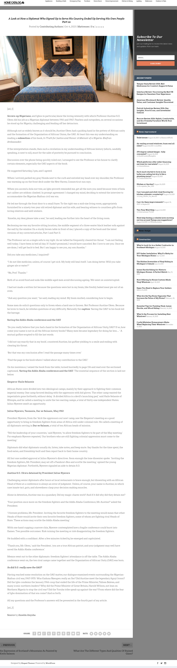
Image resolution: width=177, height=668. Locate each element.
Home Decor (98, 4)
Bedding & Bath (61, 4)
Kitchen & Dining (127, 4)
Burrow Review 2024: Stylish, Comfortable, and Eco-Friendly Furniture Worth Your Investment (155, 121)
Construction (145, 239)
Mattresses (148, 4)
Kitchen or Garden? (145, 184)
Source (11, 615)
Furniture (87, 4)
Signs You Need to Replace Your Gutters (154, 288)
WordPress (50, 663)
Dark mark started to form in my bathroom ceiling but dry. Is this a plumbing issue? (151, 174)
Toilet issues (142, 138)
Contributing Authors (51, 26)
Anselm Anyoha (27, 615)
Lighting (138, 4)
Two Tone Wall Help (145, 210)
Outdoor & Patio (161, 4)
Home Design (145, 231)
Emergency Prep (75, 4)
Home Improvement (111, 4)
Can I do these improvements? (150, 202)
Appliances (48, 4)
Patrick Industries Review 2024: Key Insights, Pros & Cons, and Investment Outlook (153, 110)
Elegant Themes (28, 663)
